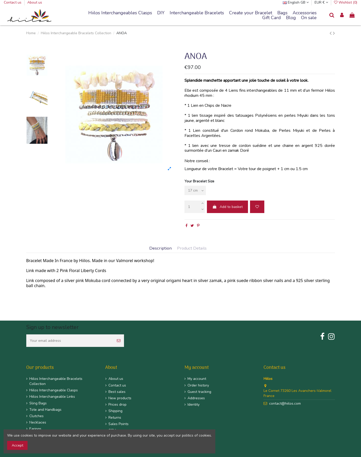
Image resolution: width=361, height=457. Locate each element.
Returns (114, 417)
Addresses (196, 398)
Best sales (117, 391)
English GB (296, 2)
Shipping (115, 410)
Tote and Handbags (45, 409)
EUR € (321, 2)
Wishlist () (345, 2)
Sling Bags (38, 403)
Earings (35, 428)
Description (160, 248)
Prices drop (117, 404)
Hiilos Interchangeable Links (52, 396)
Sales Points (118, 423)
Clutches (36, 416)
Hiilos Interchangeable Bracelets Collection (55, 381)
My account (197, 378)
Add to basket (227, 206)
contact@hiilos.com (285, 403)
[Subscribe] (118, 340)
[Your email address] (69, 340)
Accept (17, 445)
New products (119, 398)
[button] (197, 13)
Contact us (13, 2)
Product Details (192, 248)
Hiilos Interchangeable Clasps (53, 390)
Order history (198, 385)
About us (34, 2)
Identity (194, 404)
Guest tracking (199, 391)
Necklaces (37, 422)
